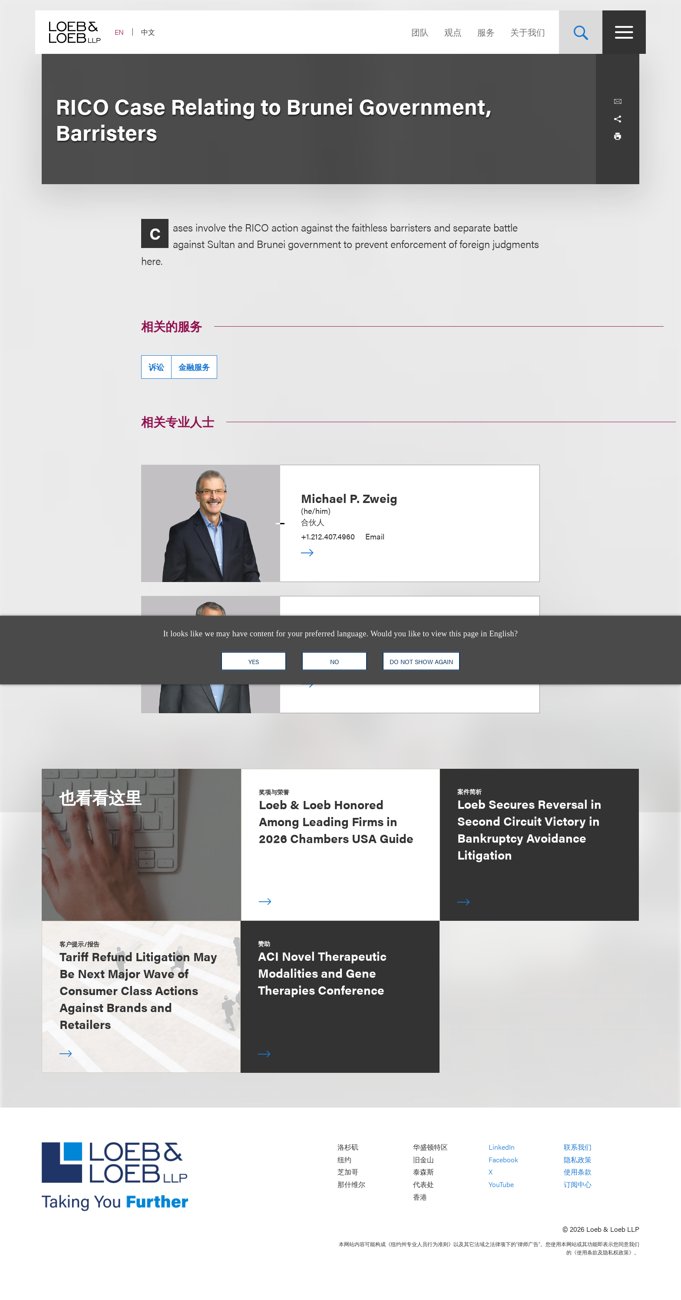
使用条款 (578, 1172)
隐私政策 (578, 1159)
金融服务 (194, 366)
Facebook (503, 1159)
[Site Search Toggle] (574, 32)
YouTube (501, 1184)
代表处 (423, 1184)
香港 (420, 1197)
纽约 (344, 1159)
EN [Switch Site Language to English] (125, 32)
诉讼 (156, 366)
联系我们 (578, 1147)
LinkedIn (502, 1147)
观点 (446, 32)
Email (374, 536)
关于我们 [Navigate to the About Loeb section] (521, 32)
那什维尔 (351, 1184)
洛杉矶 (347, 1147)
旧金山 (423, 1159)
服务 (479, 32)
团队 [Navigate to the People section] (413, 32)
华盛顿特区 (430, 1147)
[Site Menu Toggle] (617, 32)
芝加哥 (347, 1172)
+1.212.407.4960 (328, 536)
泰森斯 (423, 1172)
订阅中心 (578, 1184)
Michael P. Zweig (349, 497)
